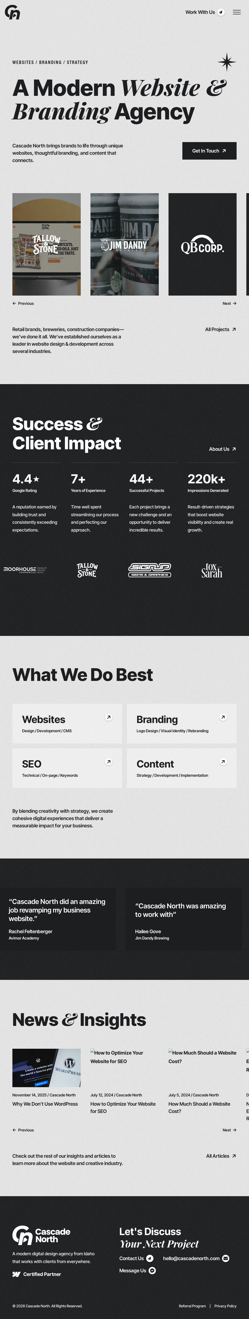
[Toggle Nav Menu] (237, 12)
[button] (23, 303)
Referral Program (192, 1306)
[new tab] (36, 1274)
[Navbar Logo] (12, 12)
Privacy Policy (225, 1306)
